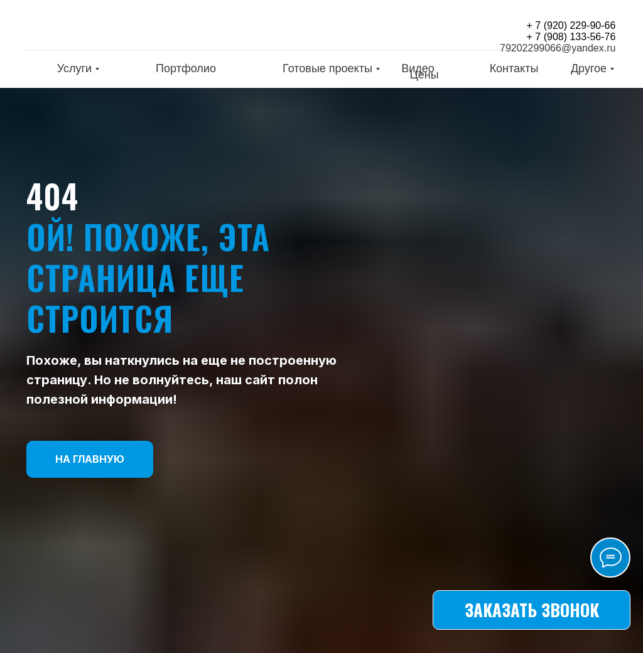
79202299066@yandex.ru (557, 48)
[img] (108, 27)
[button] (531, 610)
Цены (423, 74)
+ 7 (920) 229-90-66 (571, 25)
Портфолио (186, 68)
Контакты (514, 68)
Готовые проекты (327, 68)
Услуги (74, 68)
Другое (589, 68)
